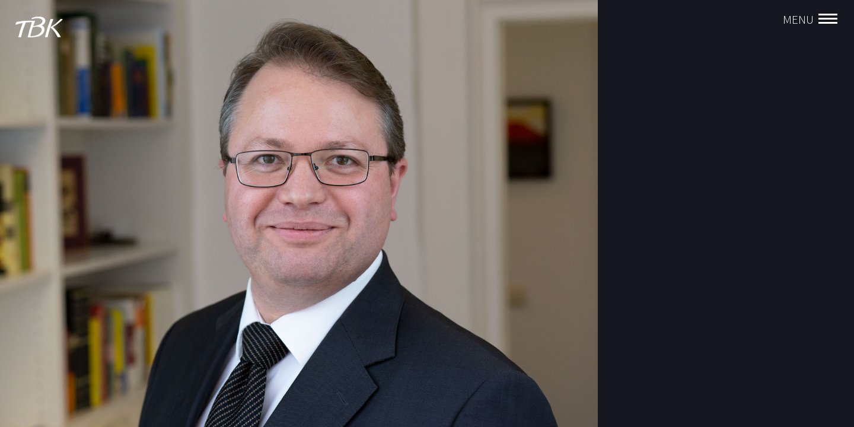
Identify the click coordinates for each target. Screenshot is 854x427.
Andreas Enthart (649, 214)
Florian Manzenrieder (659, 176)
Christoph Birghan (653, 195)
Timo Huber (639, 233)
